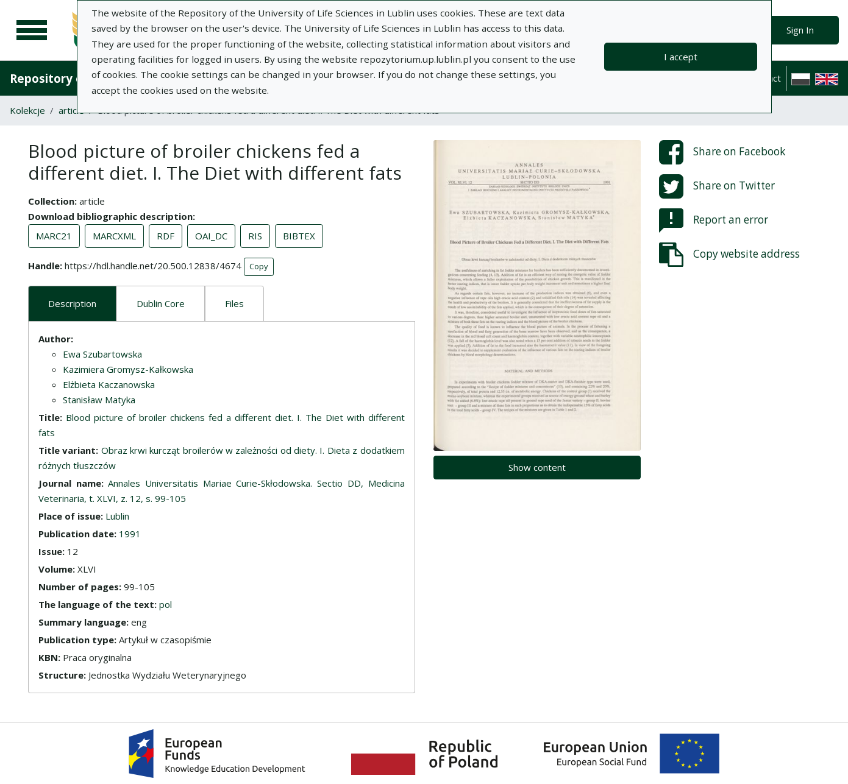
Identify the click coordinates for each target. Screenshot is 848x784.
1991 (130, 534)
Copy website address (729, 254)
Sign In (800, 30)
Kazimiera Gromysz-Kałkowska (128, 369)
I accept (680, 57)
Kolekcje (27, 110)
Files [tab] (234, 303)
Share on (722, 152)
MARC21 (54, 236)
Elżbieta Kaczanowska (109, 384)
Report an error (713, 220)
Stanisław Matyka (99, 400)
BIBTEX (299, 236)
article (71, 110)
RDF (165, 236)
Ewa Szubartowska (102, 354)
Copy (258, 266)
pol (165, 604)
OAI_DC (211, 236)
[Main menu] (31, 30)
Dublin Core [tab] (161, 303)
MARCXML (114, 236)
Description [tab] (72, 303)
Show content (537, 467)
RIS (255, 236)
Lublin (117, 516)
